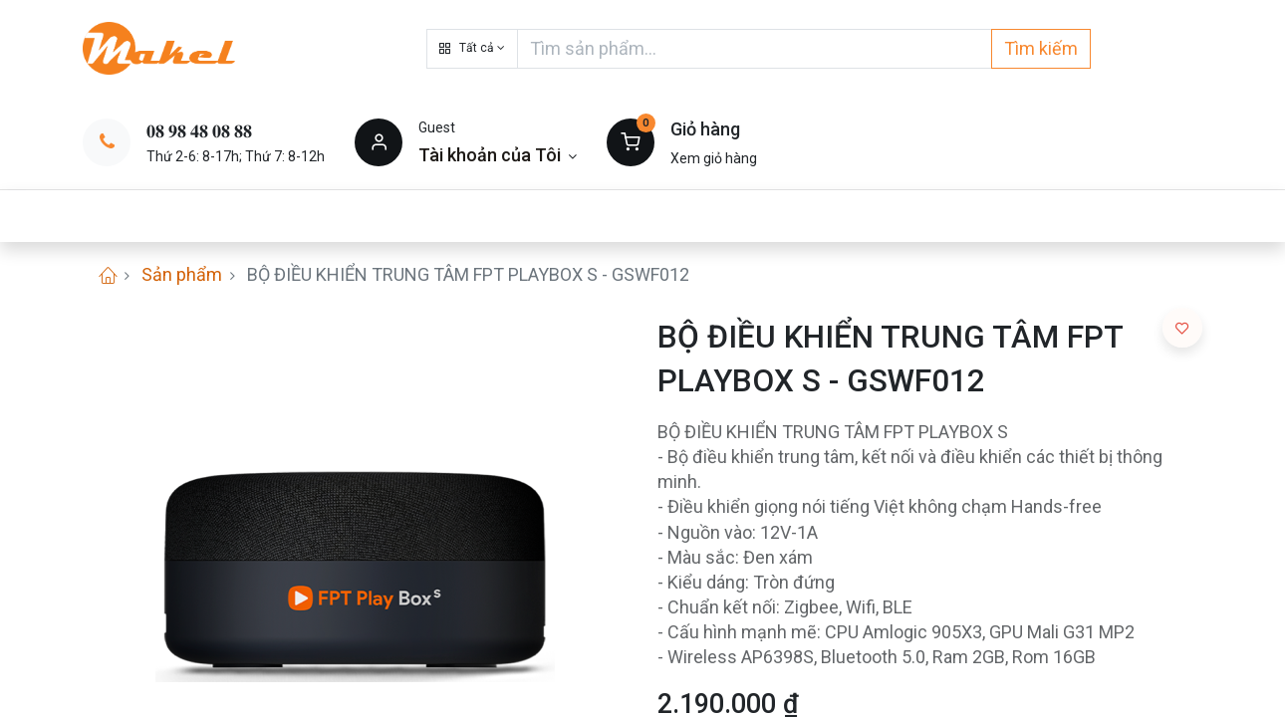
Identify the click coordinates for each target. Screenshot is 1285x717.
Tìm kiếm (1041, 48)
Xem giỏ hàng (713, 158)
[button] (472, 49)
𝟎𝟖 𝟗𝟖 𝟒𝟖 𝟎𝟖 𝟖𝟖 (199, 130)
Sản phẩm (181, 274)
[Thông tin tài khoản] (497, 154)
